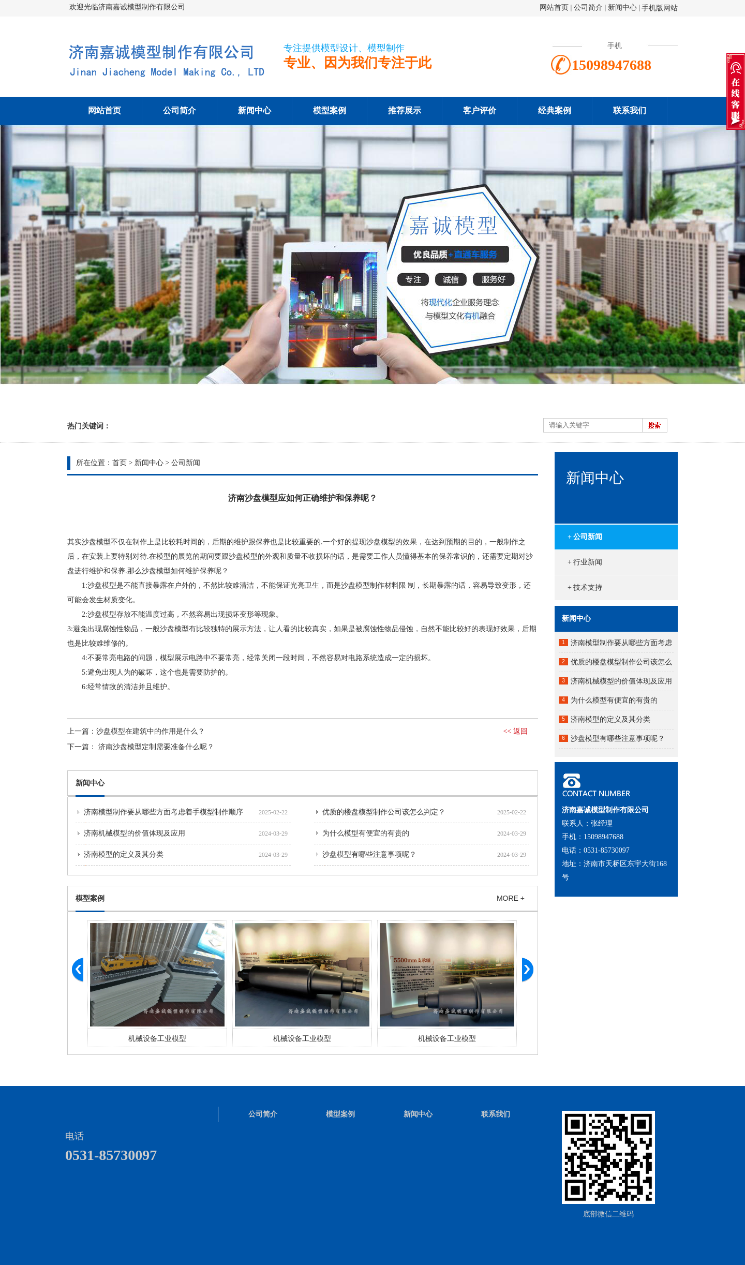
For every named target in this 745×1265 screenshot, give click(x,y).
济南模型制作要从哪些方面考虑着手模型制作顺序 (163, 812)
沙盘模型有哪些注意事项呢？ (369, 854)
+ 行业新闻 (585, 562)
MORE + (511, 898)
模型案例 (329, 110)
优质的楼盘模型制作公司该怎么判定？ (383, 812)
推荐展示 (404, 110)
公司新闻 (185, 463)
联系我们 (629, 110)
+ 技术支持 (585, 587)
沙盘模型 (96, 542)
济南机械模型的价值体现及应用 (134, 833)
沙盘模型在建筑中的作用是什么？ (150, 731)
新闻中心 (622, 7)
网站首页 (554, 7)
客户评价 (479, 110)
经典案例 (554, 110)
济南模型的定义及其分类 (123, 854)
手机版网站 (660, 8)
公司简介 (589, 7)
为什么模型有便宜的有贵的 (365, 833)
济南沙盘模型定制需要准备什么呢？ (156, 747)
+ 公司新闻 (585, 537)
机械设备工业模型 (157, 1039)
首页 (119, 463)
